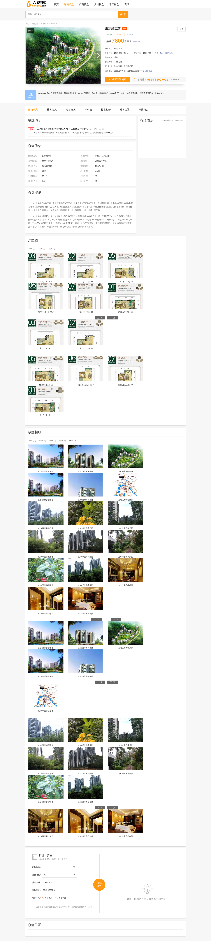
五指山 (43, 24)
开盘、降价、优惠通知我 (164, 53)
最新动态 (33, 109)
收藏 (181, 29)
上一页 (99, 318)
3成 (44, 875)
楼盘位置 (125, 109)
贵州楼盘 (99, 4)
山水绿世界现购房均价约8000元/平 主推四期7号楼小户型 (64, 129)
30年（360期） (49, 890)
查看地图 (148, 71)
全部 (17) (32, 441)
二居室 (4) (51, 249)
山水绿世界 (53, 24)
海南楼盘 (69, 4)
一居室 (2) (41, 249)
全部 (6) (32, 249)
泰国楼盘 (114, 4)
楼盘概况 (70, 109)
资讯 (126, 4)
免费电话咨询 (117, 79)
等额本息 (47, 898)
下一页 (112, 318)
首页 (56, 4)
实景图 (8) (62, 441)
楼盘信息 (52, 109)
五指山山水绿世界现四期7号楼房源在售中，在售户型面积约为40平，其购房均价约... (72, 133)
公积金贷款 (47, 882)
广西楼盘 (84, 4)
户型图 (88, 109)
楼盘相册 (106, 109)
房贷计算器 (136, 42)
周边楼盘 (143, 109)
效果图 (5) (42, 441)
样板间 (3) (72, 441)
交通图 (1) (52, 441)
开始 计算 (99, 884)
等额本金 (60, 898)
